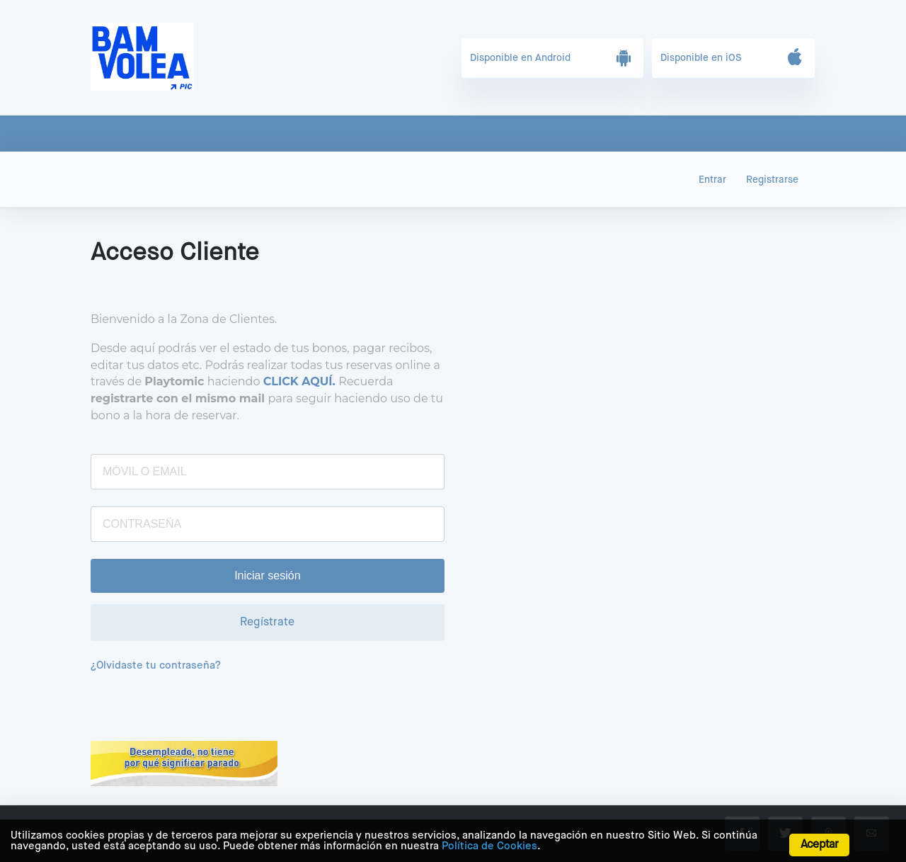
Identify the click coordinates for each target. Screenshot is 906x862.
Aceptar (819, 845)
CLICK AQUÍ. (299, 381)
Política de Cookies (489, 846)
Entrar (712, 180)
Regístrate (267, 622)
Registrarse (772, 180)
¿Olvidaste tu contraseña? (156, 665)
